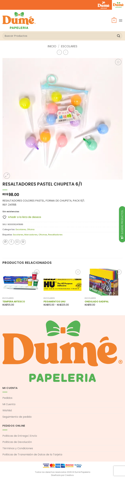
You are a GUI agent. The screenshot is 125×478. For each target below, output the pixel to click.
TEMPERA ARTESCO (13, 301)
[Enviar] (118, 36)
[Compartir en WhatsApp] (5, 242)
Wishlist (7, 410)
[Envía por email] (17, 242)
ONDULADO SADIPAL (97, 301)
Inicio (52, 46)
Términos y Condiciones (17, 448)
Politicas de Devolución (17, 442)
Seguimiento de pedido (17, 417)
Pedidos (7, 398)
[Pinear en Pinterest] (23, 242)
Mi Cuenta (8, 404)
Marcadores (31, 234)
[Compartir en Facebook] (11, 242)
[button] (114, 20)
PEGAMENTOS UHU (54, 301)
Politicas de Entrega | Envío (19, 436)
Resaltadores (55, 234)
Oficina (30, 229)
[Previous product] (65, 52)
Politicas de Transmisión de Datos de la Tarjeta (32, 454)
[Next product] (59, 52)
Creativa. (69, 475)
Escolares (69, 46)
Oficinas (43, 234)
